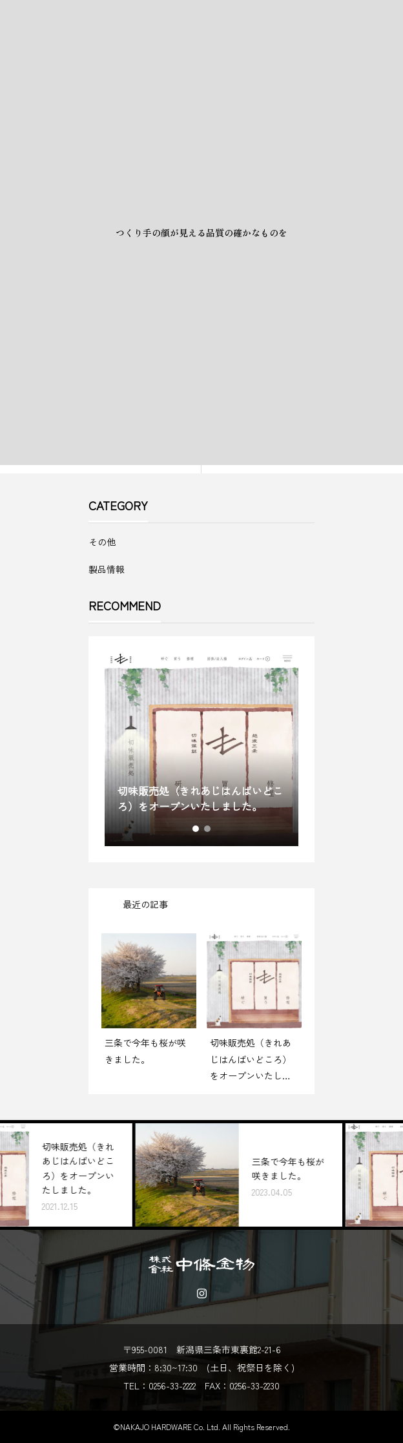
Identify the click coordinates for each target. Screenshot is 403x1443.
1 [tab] (196, 828)
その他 (102, 541)
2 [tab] (208, 828)
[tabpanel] (201, 749)
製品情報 (106, 569)
